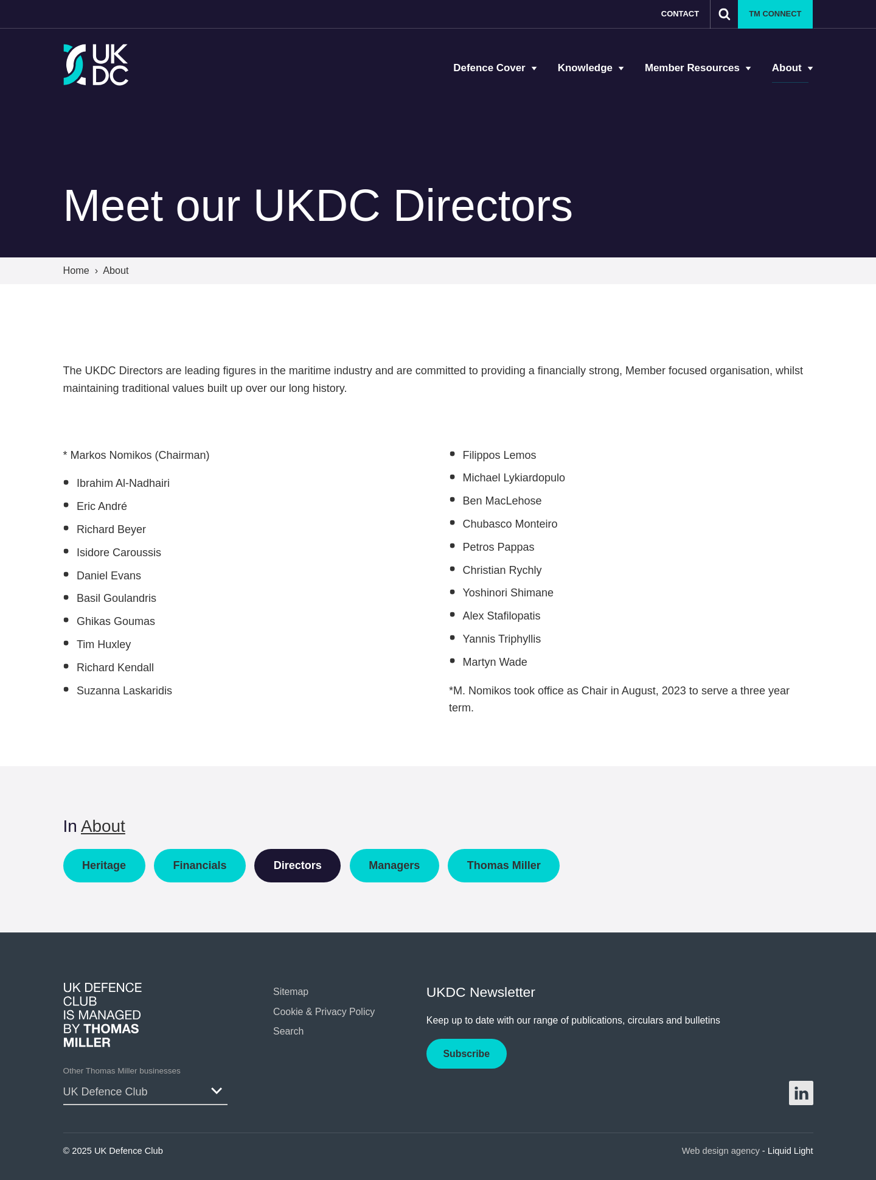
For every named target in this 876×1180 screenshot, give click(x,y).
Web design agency (722, 1151)
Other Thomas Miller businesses (122, 1070)
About (103, 826)
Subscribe (466, 1054)
